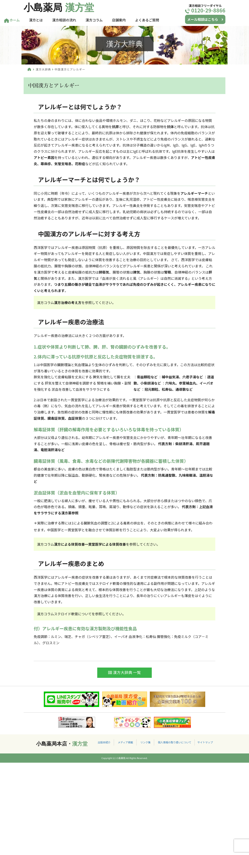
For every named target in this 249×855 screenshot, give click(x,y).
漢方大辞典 (43, 69)
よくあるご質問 (147, 19)
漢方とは (36, 19)
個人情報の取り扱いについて (174, 742)
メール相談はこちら (205, 19)
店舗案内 (119, 19)
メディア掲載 (125, 742)
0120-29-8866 (205, 10)
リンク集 (145, 742)
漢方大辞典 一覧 (124, 672)
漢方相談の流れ (64, 19)
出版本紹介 (104, 742)
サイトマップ (205, 742)
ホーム (12, 20)
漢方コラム (94, 19)
